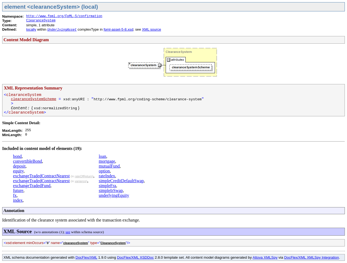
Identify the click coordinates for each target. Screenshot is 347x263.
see (68, 232)
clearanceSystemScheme (33, 99)
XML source (151, 29)
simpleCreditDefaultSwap (121, 180)
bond (17, 156)
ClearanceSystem (40, 21)
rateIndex (107, 176)
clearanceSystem (75, 243)
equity (18, 171)
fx (15, 195)
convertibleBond (27, 161)
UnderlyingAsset (62, 30)
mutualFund (109, 166)
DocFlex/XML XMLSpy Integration (311, 257)
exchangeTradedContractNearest (41, 176)
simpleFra (107, 185)
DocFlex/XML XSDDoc (135, 257)
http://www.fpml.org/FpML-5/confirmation (64, 16)
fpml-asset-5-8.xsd (118, 29)
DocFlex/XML (86, 257)
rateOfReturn (83, 176)
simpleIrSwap (111, 190)
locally (31, 29)
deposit (19, 166)
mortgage (107, 161)
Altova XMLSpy (265, 257)
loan (102, 156)
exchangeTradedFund (31, 185)
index (18, 200)
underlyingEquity (114, 195)
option (104, 171)
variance (80, 181)
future (18, 190)
